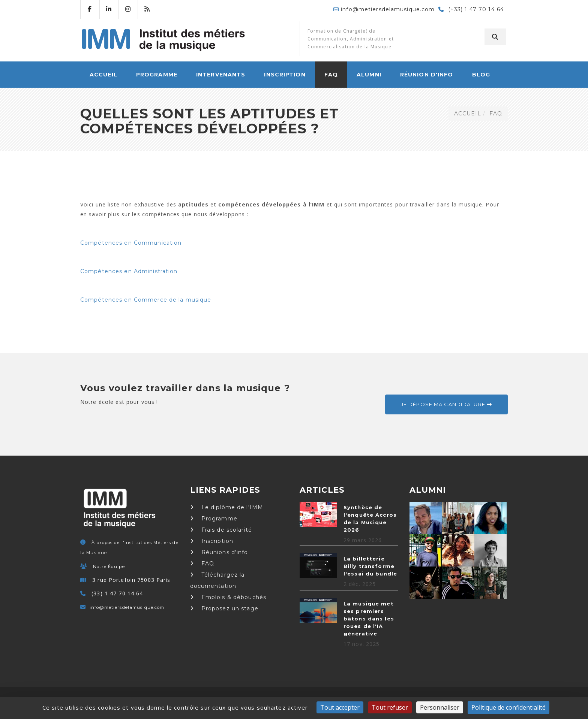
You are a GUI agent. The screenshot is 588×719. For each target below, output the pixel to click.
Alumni (369, 74)
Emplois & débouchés (228, 597)
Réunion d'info (426, 74)
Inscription (284, 74)
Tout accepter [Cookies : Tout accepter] (340, 707)
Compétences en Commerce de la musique (145, 299)
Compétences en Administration (128, 271)
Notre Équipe (108, 566)
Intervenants (220, 74)
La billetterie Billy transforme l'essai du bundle (370, 566)
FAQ (331, 74)
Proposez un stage (224, 608)
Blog (481, 74)
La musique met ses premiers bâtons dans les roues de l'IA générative (369, 619)
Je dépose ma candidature (446, 404)
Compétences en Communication (131, 242)
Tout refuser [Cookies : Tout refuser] (390, 707)
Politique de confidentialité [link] (508, 707)
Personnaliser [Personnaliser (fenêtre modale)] (439, 707)
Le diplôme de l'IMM (227, 507)
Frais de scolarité (221, 529)
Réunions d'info (219, 552)
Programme (156, 74)
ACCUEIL (103, 74)
